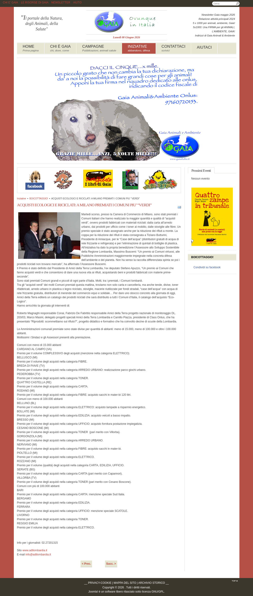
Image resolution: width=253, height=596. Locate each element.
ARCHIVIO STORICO (151, 582)
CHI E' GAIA (10, 2)
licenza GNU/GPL (153, 591)
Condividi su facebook (207, 267)
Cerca (238, 3)
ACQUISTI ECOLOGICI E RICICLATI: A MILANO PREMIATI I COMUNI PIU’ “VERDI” (84, 205)
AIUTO (77, 2)
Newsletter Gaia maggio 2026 (218, 14)
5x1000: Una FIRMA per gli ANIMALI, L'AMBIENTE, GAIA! (214, 29)
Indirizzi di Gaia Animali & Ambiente (215, 35)
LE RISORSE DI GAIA (34, 2)
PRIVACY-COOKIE (99, 582)
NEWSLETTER (60, 2)
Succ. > (111, 563)
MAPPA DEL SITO (125, 582)
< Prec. (86, 563)
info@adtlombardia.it (38, 554)
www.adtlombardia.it (35, 550)
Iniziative (21, 198)
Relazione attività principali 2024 (217, 19)
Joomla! (93, 591)
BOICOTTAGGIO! (38, 198)
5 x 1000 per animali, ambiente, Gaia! (214, 23)
